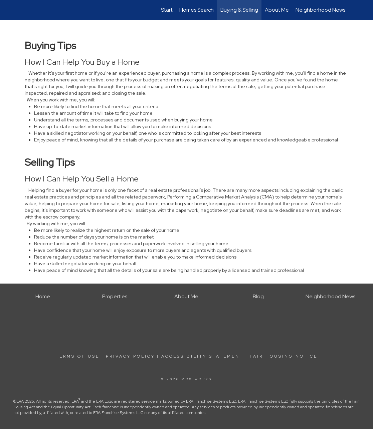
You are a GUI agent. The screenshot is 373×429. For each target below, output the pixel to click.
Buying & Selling (239, 9)
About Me (277, 9)
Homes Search (196, 9)
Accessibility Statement (202, 356)
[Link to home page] (28, 10)
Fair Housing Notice (284, 356)
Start (167, 9)
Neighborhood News (320, 9)
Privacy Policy (130, 356)
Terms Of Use (78, 356)
